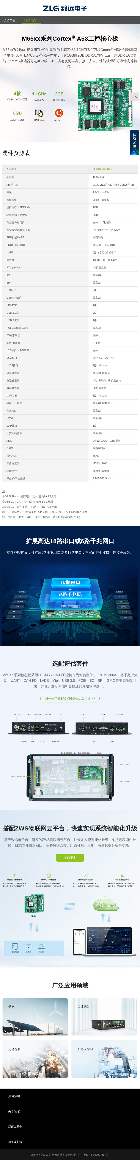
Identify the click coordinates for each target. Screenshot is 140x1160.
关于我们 (14, 1111)
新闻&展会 (15, 1126)
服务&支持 (15, 1142)
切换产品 (10, 20)
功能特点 (31, 20)
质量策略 (14, 1096)
